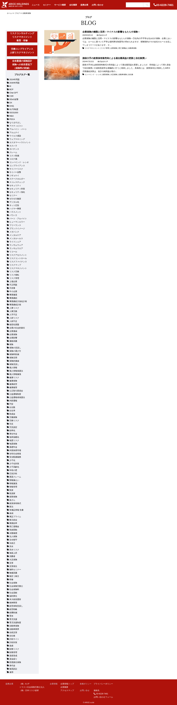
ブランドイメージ (17, 228)
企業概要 (64, 687)
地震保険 (13, 444)
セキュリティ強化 (17, 192)
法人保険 (13, 536)
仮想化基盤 (14, 324)
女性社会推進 (15, 454)
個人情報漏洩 (15, 374)
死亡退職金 (14, 526)
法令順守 (13, 540)
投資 (11, 490)
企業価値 (13, 331)
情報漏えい (14, 480)
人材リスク (14, 318)
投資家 (12, 493)
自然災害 (13, 632)
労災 (11, 424)
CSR (11, 96)
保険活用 (13, 358)
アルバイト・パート (18, 129)
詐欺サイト (14, 639)
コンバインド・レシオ (19, 162)
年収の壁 (13, 470)
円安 (11, 404)
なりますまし (15, 122)
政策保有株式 (15, 503)
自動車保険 (14, 626)
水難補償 (13, 533)
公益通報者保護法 (17, 397)
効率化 (12, 430)
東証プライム (15, 516)
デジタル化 (14, 202)
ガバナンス (14, 149)
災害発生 (13, 566)
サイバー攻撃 (15, 172)
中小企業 (13, 291)
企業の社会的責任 (17, 328)
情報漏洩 (13, 483)
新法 (11, 507)
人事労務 (13, 311)
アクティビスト (16, 126)
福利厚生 (13, 596)
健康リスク (14, 377)
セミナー (13, 195)
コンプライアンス (17, 165)
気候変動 (13, 530)
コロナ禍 (13, 159)
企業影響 (13, 338)
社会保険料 (14, 589)
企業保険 (13, 334)
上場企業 (13, 281)
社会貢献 (13, 593)
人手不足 (13, 314)
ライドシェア (15, 242)
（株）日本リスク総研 (29, 690)
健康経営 (13, 384)
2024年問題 (14, 79)
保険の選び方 (15, 351)
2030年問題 (14, 83)
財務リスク (14, 649)
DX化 (11, 106)
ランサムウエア (16, 248)
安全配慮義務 (15, 457)
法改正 (12, 543)
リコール (13, 252)
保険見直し (14, 364)
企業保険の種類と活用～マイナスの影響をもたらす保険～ (111, 32)
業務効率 (13, 523)
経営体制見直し (16, 606)
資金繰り (13, 659)
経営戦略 (13, 609)
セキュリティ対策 (17, 189)
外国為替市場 (15, 450)
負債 (11, 646)
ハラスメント (15, 212)
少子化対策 (14, 463)
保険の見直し (15, 348)
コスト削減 (14, 156)
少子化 (12, 460)
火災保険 (13, 559)
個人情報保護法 (16, 371)
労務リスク (14, 420)
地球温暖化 (14, 437)
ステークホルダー (17, 179)
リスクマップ (15, 265)
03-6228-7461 (165, 4)
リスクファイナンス (18, 261)
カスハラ (13, 146)
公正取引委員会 (16, 391)
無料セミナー (15, 569)
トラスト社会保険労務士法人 (32, 687)
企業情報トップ (67, 684)
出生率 (12, 410)
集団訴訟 (13, 669)
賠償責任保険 (15, 662)
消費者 (12, 556)
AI (10, 86)
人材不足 (13, 321)
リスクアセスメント (18, 255)
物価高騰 (13, 573)
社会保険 (13, 583)
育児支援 (13, 619)
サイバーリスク (16, 169)
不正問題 (13, 285)
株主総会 (13, 520)
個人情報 (13, 367)
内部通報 (13, 401)
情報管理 (13, 487)
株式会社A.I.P (102, 35)
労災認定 (13, 427)
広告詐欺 (13, 473)
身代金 (12, 665)
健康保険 (13, 381)
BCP (11, 89)
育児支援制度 (15, 622)
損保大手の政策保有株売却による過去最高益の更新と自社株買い (114, 58)
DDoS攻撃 (13, 99)
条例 (11, 513)
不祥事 (12, 288)
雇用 (11, 672)
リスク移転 (14, 275)
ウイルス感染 (15, 136)
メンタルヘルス (16, 238)
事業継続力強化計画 (18, 301)
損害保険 (13, 497)
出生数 (12, 407)
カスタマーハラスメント (20, 142)
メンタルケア (15, 235)
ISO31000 (13, 112)
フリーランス (15, 225)
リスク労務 (14, 271)
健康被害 (13, 387)
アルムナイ (14, 132)
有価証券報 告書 (16, 510)
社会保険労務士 (16, 586)
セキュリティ (15, 185)
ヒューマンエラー (17, 222)
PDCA (12, 119)
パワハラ (13, 215)
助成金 (12, 414)
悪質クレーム (15, 477)
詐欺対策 (13, 642)
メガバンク (14, 232)
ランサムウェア (16, 245)
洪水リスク (14, 550)
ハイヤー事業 (15, 208)
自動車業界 (14, 629)
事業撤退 (13, 295)
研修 (11, 579)
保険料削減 (14, 354)
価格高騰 (13, 341)
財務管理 (13, 652)
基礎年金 (13, 447)
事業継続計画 (15, 305)
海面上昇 (13, 553)
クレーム (13, 152)
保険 (11, 344)
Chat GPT (13, 93)
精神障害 (13, 603)
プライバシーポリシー (103, 684)
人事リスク (14, 308)
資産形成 (13, 656)
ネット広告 (14, 205)
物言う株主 (14, 576)
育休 (11, 616)
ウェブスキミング (17, 139)
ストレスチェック (17, 182)
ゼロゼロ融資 (15, 199)
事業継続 (13, 298)
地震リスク (14, 440)
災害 (11, 563)
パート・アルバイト (18, 218)
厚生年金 (13, 434)
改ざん (12, 500)
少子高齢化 (14, 467)
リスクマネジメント (18, 268)
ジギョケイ (14, 175)
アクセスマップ (67, 690)
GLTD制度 (13, 109)
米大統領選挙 (15, 599)
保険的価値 (14, 361)
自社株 (12, 636)
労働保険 (13, 417)
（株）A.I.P (24, 684)
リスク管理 (14, 278)
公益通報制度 (15, 394)
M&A (11, 116)
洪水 (11, 546)
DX (10, 103)
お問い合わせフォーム (103, 697)
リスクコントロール (18, 258)
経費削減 (13, 612)
